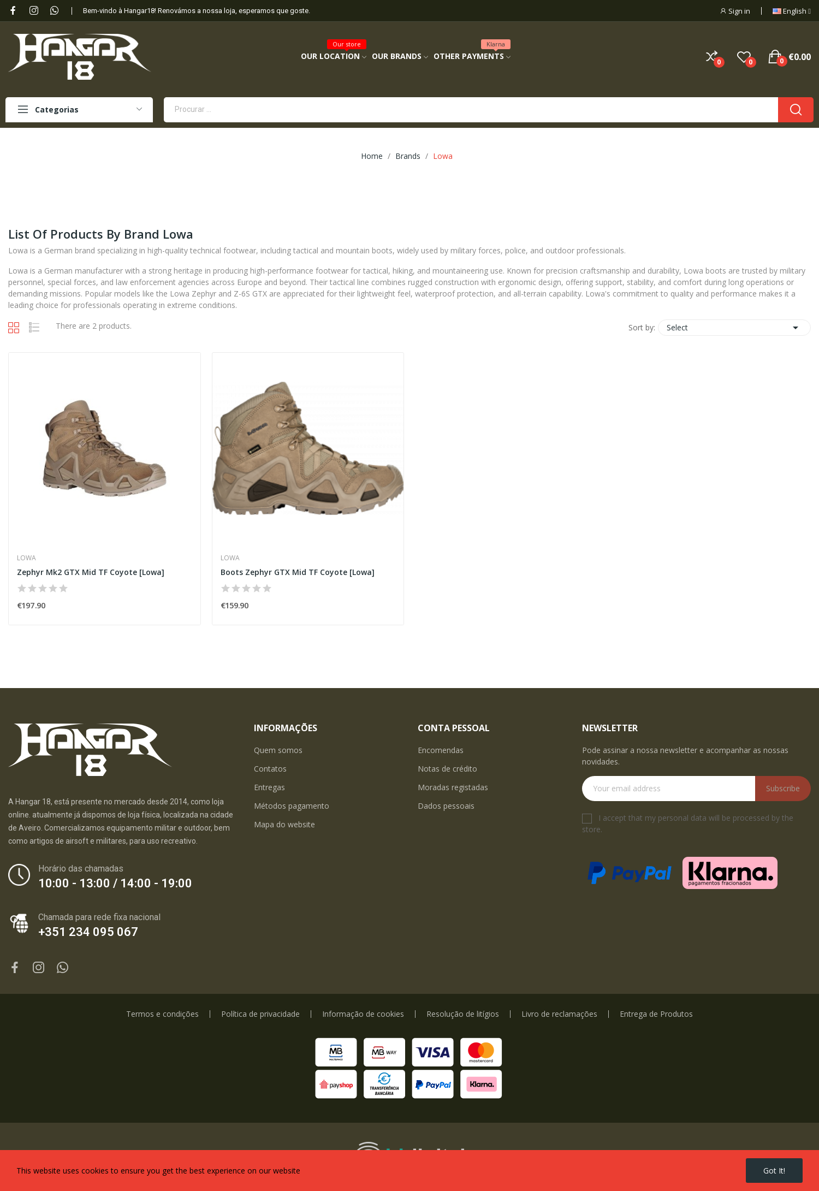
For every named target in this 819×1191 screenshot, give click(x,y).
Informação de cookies (363, 1014)
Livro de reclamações (559, 1014)
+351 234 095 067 (88, 932)
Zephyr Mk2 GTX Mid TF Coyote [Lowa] (90, 572)
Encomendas (441, 750)
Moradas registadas (453, 787)
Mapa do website (284, 824)
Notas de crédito (447, 768)
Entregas (269, 787)
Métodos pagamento (291, 806)
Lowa (26, 558)
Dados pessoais (446, 806)
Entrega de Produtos (656, 1014)
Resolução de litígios (462, 1014)
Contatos (270, 768)
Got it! (774, 1170)
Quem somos (278, 750)
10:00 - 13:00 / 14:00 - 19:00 (115, 883)
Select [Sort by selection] (734, 327)
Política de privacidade (260, 1014)
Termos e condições (162, 1014)
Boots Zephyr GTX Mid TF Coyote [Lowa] (298, 572)
